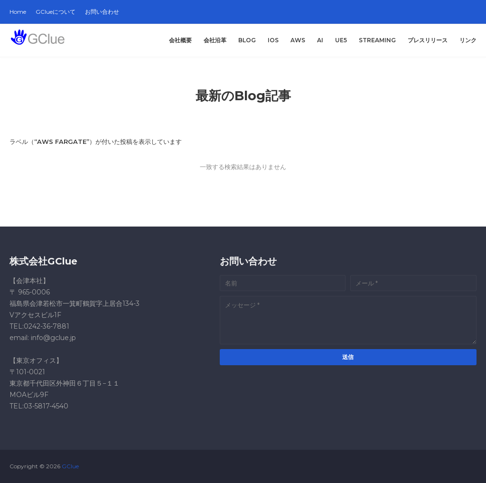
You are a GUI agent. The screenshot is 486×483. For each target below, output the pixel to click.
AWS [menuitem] (297, 40)
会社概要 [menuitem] (180, 40)
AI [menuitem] (320, 40)
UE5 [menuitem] (341, 40)
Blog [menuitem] (247, 40)
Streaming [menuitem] (377, 40)
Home (17, 11)
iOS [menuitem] (273, 40)
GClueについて (55, 11)
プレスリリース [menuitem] (428, 40)
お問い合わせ (102, 11)
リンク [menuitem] (468, 40)
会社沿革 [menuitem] (215, 40)
